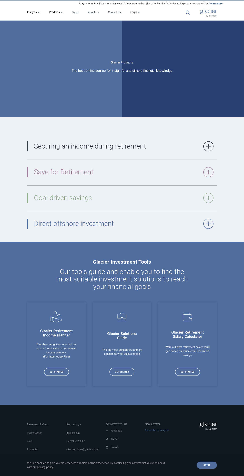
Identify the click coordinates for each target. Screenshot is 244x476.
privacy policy (45, 467)
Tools (75, 12)
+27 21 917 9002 (75, 441)
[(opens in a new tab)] (56, 344)
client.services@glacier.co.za (82, 449)
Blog (29, 441)
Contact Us (114, 12)
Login (133, 12)
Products (54, 12)
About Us (93, 12)
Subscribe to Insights (157, 430)
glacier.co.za (73, 432)
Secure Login (73, 424)
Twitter (112, 439)
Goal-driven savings (124, 198)
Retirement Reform (37, 424)
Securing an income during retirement (124, 146)
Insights (32, 12)
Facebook (114, 430)
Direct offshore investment (124, 224)
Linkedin (112, 447)
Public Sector (34, 432)
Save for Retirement (124, 172)
